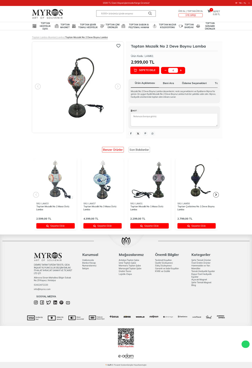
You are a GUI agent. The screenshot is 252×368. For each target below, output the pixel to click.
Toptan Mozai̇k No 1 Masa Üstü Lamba (146, 208)
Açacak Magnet (199, 279)
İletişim (85, 268)
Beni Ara (168, 83)
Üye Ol (181, 11)
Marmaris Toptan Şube (130, 265)
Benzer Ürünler (113, 149)
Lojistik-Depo (125, 274)
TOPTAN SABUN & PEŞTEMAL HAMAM (139, 26)
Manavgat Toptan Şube (130, 268)
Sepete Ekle (145, 70)
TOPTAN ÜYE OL (195, 11)
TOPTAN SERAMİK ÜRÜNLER (210, 26)
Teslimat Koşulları (163, 260)
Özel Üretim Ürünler (201, 263)
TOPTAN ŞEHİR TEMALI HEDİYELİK (88, 26)
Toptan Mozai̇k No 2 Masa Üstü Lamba (52, 208)
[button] (216, 195)
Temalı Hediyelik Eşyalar (203, 271)
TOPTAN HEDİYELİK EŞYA (45, 26)
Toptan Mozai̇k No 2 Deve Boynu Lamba (86, 37)
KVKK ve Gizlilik (162, 271)
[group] (77, 87)
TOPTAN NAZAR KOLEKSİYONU (167, 26)
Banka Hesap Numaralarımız (89, 264)
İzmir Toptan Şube (127, 263)
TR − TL (242, 3)
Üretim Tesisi (125, 271)
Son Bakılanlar (139, 149)
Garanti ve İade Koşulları (167, 268)
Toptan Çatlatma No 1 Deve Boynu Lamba (196, 208)
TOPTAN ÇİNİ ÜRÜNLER (112, 26)
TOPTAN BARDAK (189, 26)
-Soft (108, 365)
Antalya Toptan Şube (129, 260)
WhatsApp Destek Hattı (246, 344)
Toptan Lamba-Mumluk (44, 37)
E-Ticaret (116, 365)
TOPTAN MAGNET (65, 26)
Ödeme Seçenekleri (194, 83)
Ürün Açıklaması (145, 82)
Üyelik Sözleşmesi (164, 263)
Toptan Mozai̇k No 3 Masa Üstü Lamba (99, 208)
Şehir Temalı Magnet (201, 282)
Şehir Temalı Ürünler (201, 260)
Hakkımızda (88, 260)
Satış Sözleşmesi (163, 265)
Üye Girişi (191, 15)
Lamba (60, 37)
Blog (193, 285)
